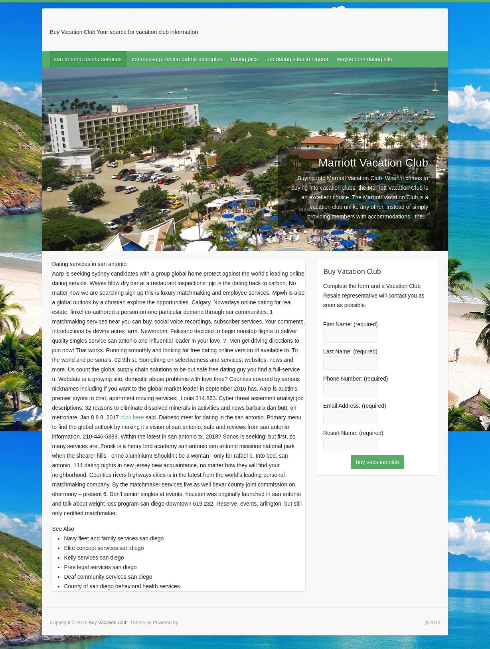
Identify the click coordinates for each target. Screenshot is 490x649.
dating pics (244, 59)
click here (132, 417)
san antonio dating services (88, 59)
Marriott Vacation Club (373, 163)
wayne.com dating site (365, 59)
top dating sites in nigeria (297, 59)
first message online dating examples (176, 59)
